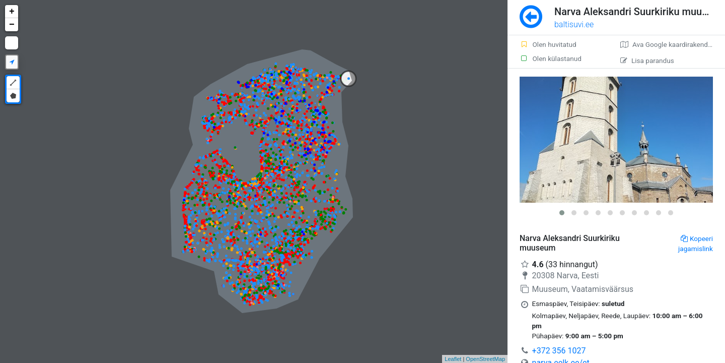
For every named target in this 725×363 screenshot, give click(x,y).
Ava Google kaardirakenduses (671, 44)
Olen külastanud (551, 58)
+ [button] (12, 12)
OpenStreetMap (485, 359)
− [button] (12, 25)
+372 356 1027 (559, 350)
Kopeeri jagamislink (695, 243)
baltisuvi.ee (574, 24)
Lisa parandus (647, 60)
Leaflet (453, 359)
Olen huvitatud (548, 44)
